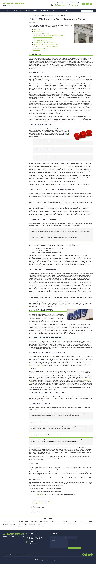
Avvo (88, 4)
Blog (59, 9)
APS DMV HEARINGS (38, 30)
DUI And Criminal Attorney (15, 4)
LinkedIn (85, 4)
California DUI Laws (45, 9)
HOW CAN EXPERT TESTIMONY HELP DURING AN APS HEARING (49, 34)
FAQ (54, 9)
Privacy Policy (29, 554)
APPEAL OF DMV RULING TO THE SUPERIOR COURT (46, 43)
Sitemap (11, 554)
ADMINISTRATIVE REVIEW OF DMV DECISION (44, 42)
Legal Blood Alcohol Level (39, 499)
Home (6, 9)
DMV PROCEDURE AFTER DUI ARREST (42, 36)
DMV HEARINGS (37, 29)
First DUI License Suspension (40, 503)
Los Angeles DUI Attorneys (77, 466)
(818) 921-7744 (60, 5)
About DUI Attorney (16, 9)
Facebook (83, 4)
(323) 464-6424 (73, 5)
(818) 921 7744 (40, 493)
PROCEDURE (36, 49)
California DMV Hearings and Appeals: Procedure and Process (57, 18)
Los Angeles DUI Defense (30, 9)
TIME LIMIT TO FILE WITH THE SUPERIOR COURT (45, 45)
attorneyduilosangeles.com (45, 559)
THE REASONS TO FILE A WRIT (41, 47)
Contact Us (66, 9)
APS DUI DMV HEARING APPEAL (41, 40)
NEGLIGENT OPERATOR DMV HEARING (43, 38)
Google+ (91, 4)
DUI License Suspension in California (42, 501)
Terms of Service (19, 554)
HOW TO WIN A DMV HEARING (41, 32)
